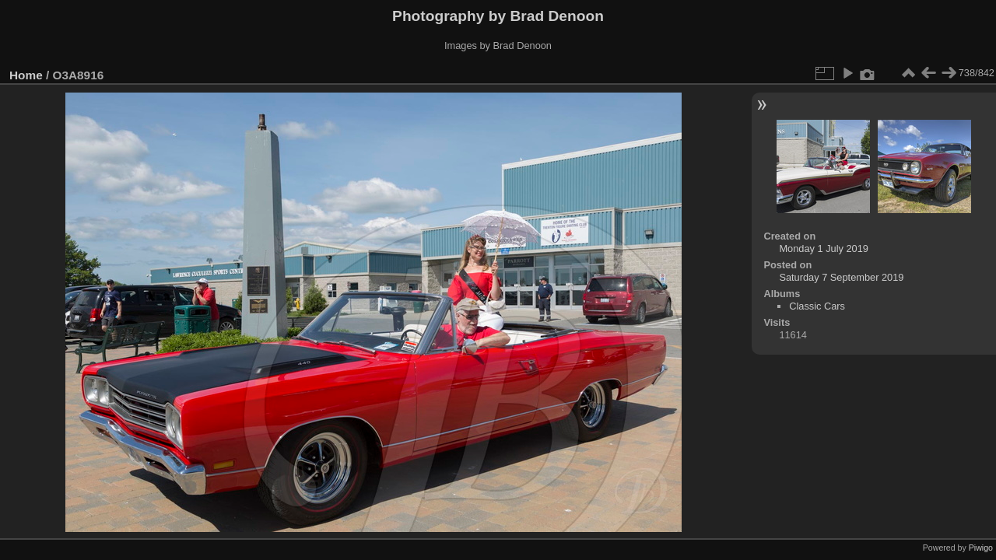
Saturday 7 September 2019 (841, 277)
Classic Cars (817, 306)
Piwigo (981, 547)
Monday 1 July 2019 (823, 248)
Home (26, 75)
